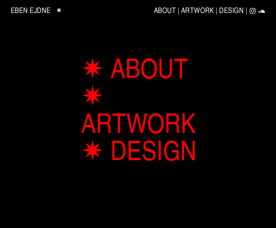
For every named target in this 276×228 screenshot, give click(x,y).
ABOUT (165, 10)
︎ (261, 11)
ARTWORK (197, 10)
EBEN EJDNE (31, 10)
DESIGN (231, 10)
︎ (253, 11)
